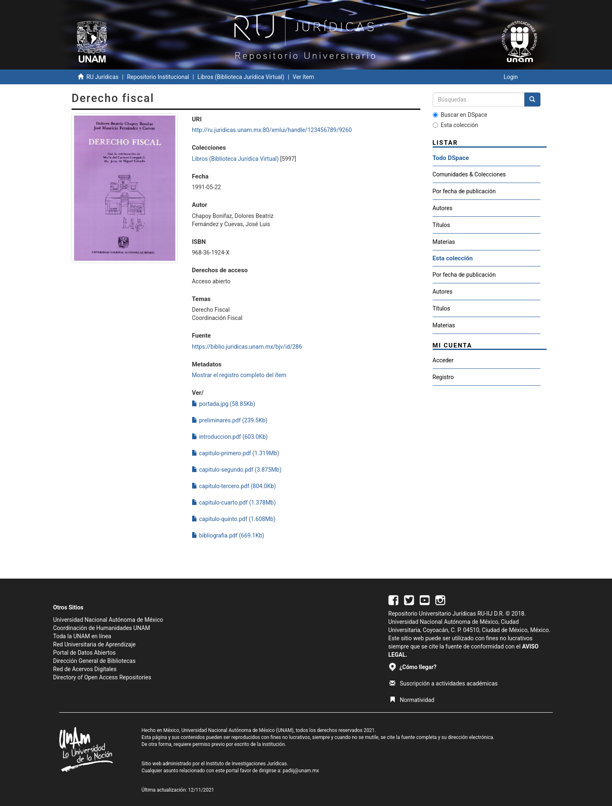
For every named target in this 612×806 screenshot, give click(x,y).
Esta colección (455, 125)
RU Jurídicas (102, 77)
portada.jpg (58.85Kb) (223, 404)
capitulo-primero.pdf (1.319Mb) (235, 453)
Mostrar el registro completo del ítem (239, 375)
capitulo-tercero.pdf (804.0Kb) (234, 486)
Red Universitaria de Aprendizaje (94, 644)
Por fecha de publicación (464, 191)
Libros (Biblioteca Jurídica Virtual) (240, 77)
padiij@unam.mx (301, 771)
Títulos (441, 225)
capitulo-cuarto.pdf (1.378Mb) (234, 502)
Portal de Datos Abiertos (84, 652)
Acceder (443, 360)
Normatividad (411, 700)
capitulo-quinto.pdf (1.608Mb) (233, 519)
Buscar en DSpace (460, 114)
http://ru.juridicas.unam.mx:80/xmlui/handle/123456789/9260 (272, 130)
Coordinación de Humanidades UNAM (101, 628)
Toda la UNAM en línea (82, 636)
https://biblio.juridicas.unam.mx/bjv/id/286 (247, 346)
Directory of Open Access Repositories (102, 677)
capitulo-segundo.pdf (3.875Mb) (236, 469)
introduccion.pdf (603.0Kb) (229, 436)
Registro (443, 377)
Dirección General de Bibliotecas (94, 661)
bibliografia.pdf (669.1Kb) (228, 535)
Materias (444, 242)
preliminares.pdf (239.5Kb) (229, 420)
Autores (442, 208)
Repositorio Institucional (158, 77)
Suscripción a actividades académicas (443, 683)
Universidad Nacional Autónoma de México (108, 619)
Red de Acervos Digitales (84, 669)
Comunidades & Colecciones (469, 174)
